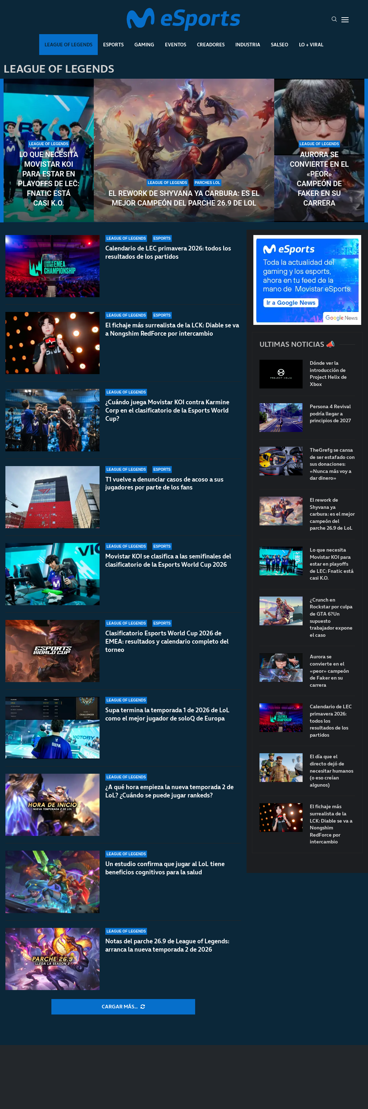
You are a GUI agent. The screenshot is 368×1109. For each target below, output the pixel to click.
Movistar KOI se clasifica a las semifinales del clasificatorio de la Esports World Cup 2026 (168, 560)
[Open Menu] (345, 19)
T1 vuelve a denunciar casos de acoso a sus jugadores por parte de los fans (164, 483)
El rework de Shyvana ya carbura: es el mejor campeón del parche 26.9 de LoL (184, 198)
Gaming (144, 44)
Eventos (175, 44)
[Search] (334, 20)
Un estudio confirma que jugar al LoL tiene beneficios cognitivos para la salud (165, 868)
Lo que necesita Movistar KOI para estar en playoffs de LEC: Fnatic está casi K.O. (48, 178)
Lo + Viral (311, 44)
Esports (113, 44)
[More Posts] (123, 1007)
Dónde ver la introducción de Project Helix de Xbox (328, 374)
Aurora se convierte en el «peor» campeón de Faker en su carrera (319, 178)
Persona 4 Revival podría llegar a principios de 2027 (330, 413)
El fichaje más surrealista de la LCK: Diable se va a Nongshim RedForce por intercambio (172, 329)
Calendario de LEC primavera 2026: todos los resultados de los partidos (168, 252)
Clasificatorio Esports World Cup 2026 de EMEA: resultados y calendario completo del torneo (167, 641)
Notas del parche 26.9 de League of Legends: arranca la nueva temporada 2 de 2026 (167, 945)
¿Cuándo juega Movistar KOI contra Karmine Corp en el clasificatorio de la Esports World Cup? (167, 410)
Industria (247, 44)
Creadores (211, 44)
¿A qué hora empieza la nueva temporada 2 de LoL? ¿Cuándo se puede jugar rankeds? (169, 791)
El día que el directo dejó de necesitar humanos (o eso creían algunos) (331, 770)
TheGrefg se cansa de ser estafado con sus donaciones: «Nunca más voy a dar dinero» (332, 464)
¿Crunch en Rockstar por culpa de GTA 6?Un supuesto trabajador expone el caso (331, 618)
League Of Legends (68, 44)
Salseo (279, 44)
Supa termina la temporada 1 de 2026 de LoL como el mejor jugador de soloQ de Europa (167, 714)
